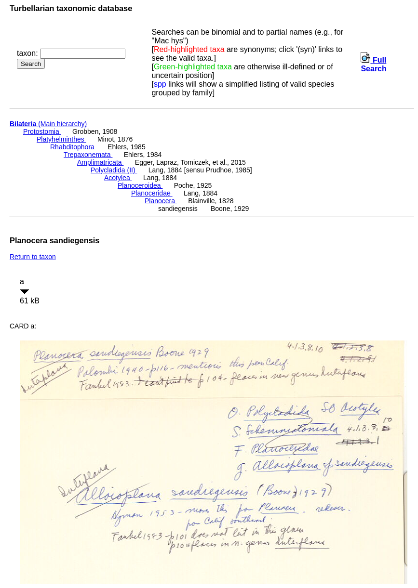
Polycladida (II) (114, 170)
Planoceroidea (140, 185)
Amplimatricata (100, 162)
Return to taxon (33, 257)
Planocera (161, 201)
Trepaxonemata (88, 154)
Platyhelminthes (61, 139)
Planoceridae (152, 193)
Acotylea (118, 178)
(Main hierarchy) (48, 124)
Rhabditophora (73, 147)
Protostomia (42, 131)
